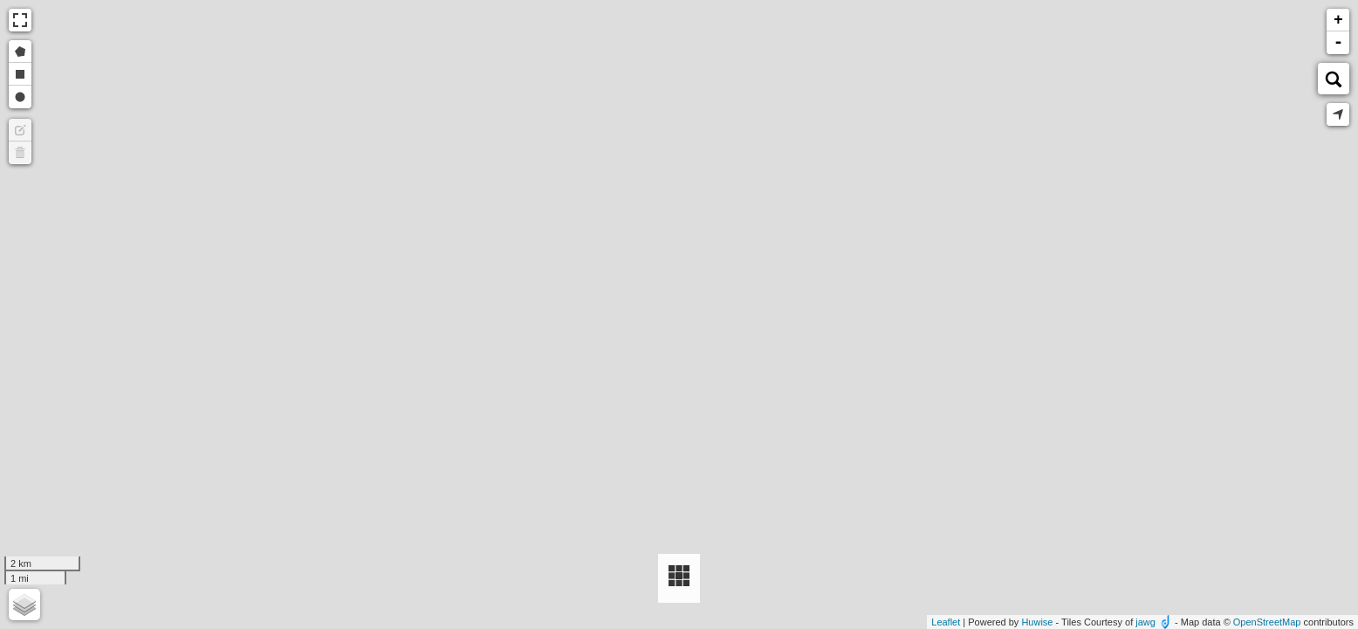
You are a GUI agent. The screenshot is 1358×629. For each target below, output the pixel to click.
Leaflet (945, 622)
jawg (1145, 622)
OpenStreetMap (1267, 622)
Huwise (1037, 622)
